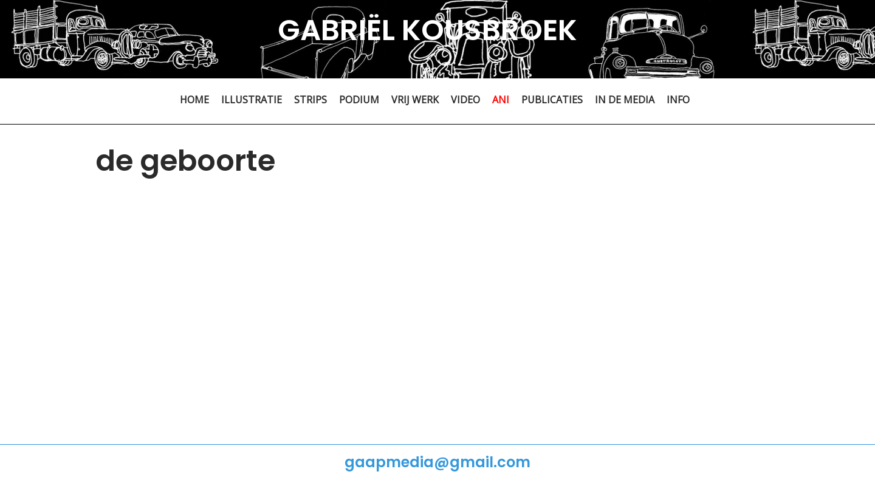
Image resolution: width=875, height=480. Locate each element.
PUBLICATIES (552, 99)
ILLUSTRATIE (251, 99)
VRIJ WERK (415, 99)
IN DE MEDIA (624, 99)
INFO (678, 99)
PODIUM (359, 99)
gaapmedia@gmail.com (437, 462)
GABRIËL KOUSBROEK (427, 30)
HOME (194, 99)
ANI (500, 99)
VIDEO (465, 99)
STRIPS (310, 99)
